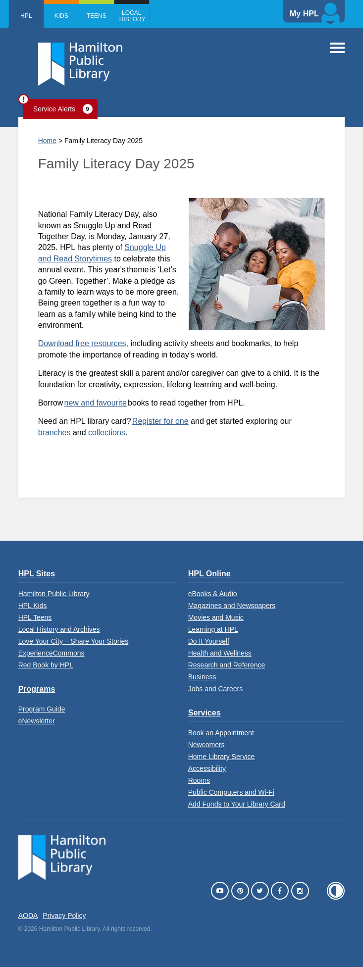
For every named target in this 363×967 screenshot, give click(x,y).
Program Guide (41, 709)
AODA (28, 915)
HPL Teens (35, 617)
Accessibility (207, 768)
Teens (96, 15)
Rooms (199, 780)
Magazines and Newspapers (232, 606)
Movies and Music (216, 617)
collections (106, 432)
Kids (61, 15)
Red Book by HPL (45, 665)
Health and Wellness (220, 653)
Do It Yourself (208, 641)
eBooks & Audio (212, 594)
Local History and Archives (59, 629)
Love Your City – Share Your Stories (73, 641)
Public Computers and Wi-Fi (231, 792)
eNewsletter (36, 721)
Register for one (160, 421)
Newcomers (206, 745)
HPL (26, 15)
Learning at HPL (213, 629)
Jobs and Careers (215, 689)
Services (204, 713)
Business (202, 677)
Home (47, 141)
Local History (132, 16)
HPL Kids (32, 606)
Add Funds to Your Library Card (236, 804)
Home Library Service (221, 757)
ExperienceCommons (51, 653)
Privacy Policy (64, 915)
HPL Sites (36, 573)
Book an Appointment (221, 733)
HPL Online (209, 573)
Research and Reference (226, 665)
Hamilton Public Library (54, 594)
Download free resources (82, 343)
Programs (36, 689)
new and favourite (95, 403)
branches (54, 432)
